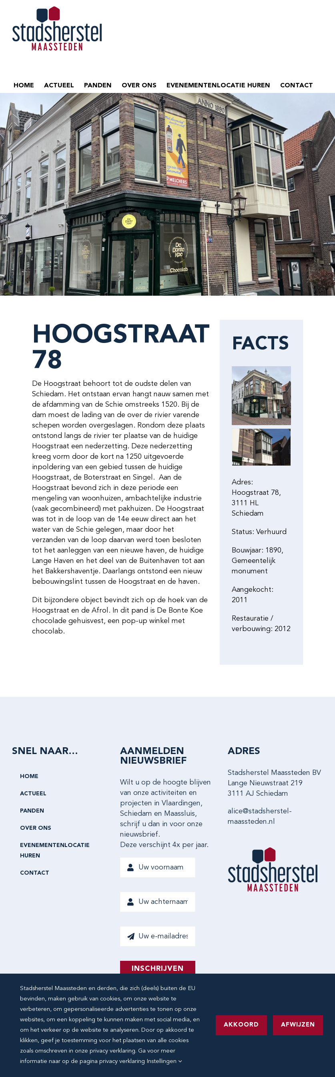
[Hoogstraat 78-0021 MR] (261, 447)
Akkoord (241, 1025)
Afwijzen (298, 1025)
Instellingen (164, 1062)
